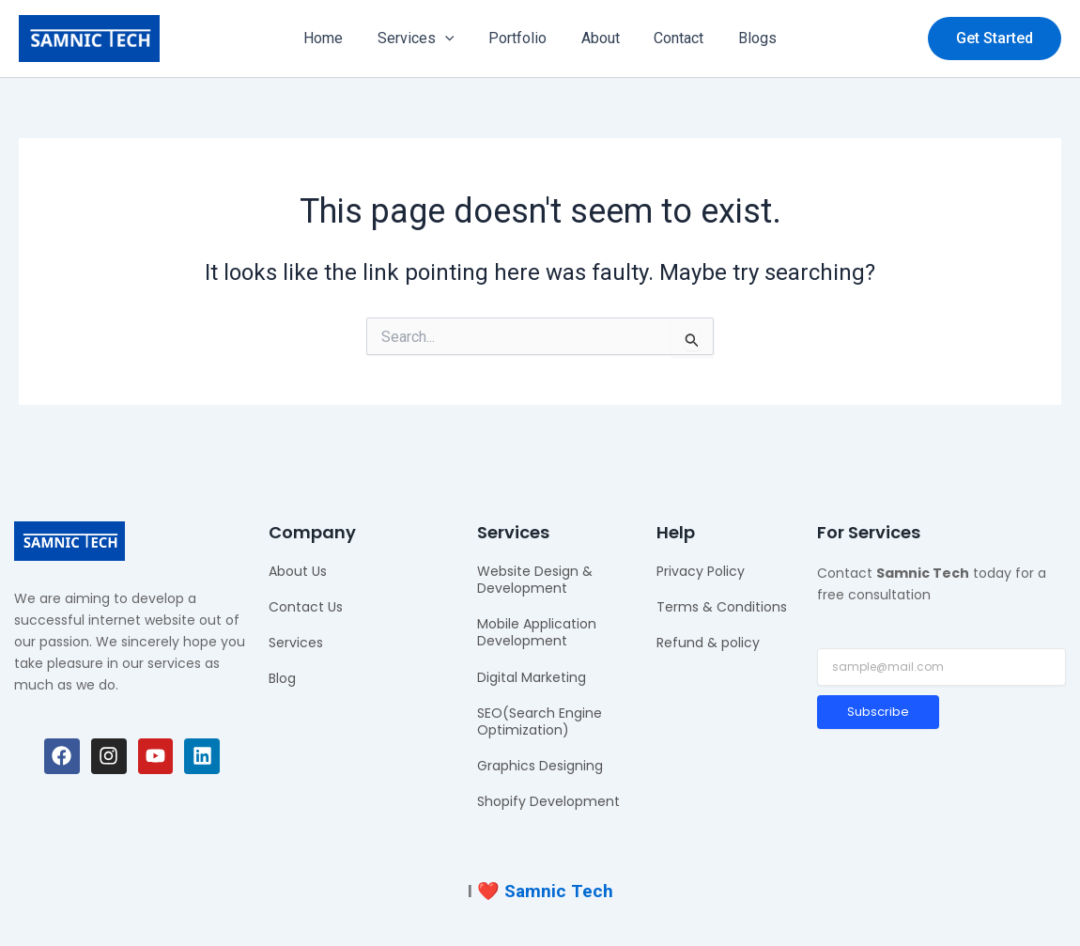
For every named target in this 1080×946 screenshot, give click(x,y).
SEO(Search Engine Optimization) (539, 721)
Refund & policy (708, 642)
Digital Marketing (531, 677)
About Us (298, 571)
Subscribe (878, 712)
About (598, 38)
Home (334, 38)
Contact (672, 38)
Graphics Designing (540, 765)
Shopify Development (548, 801)
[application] (451, 38)
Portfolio (519, 38)
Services (422, 38)
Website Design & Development (535, 579)
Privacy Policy (700, 571)
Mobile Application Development (536, 632)
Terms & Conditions (721, 606)
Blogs (746, 38)
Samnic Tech (558, 891)
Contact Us (306, 606)
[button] (994, 38)
